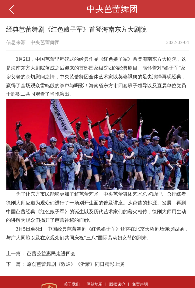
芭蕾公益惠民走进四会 (51, 253)
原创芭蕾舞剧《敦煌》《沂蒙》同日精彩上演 (75, 264)
